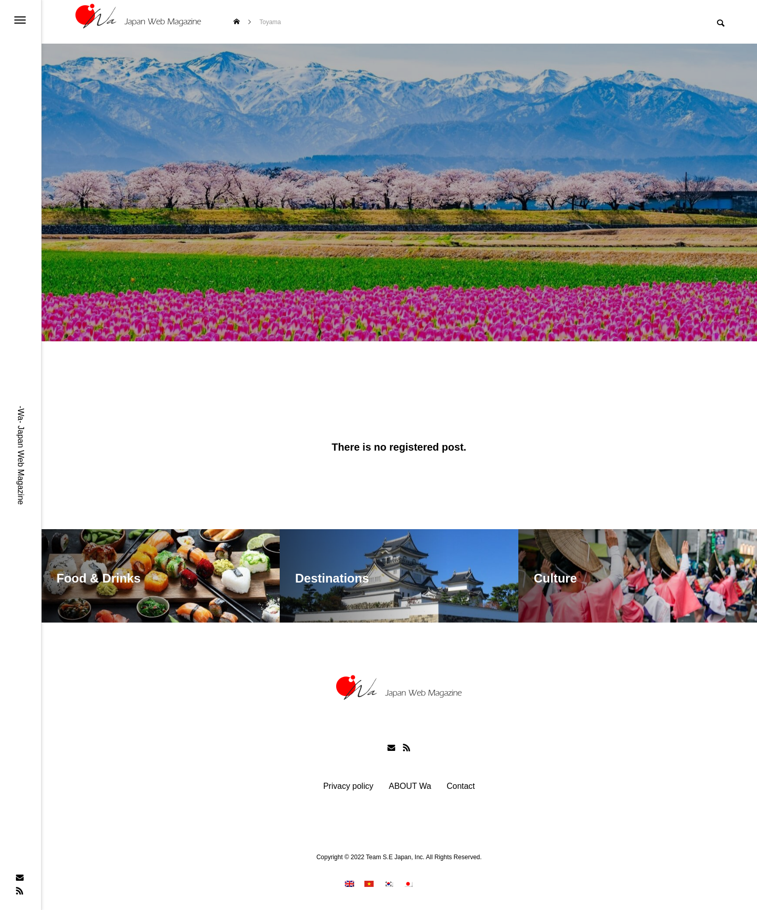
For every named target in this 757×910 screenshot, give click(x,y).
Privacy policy (348, 786)
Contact (461, 786)
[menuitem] (349, 883)
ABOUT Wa (410, 786)
